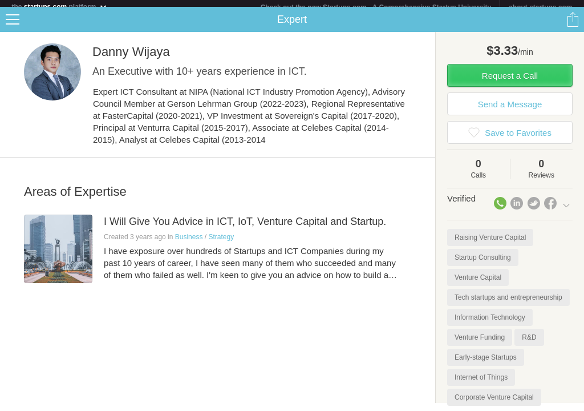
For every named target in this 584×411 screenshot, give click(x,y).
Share (572, 26)
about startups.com (540, 7)
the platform (59, 6)
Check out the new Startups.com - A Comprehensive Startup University (376, 7)
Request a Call (510, 82)
